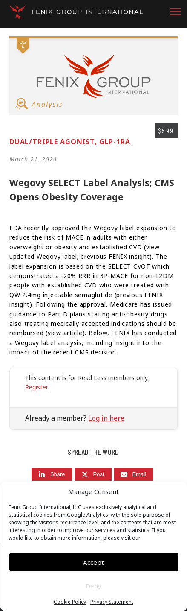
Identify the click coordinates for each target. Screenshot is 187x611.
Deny (93, 586)
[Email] (133, 474)
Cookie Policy (70, 602)
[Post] (93, 474)
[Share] (52, 474)
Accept (93, 562)
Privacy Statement (111, 602)
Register (36, 387)
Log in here (106, 418)
